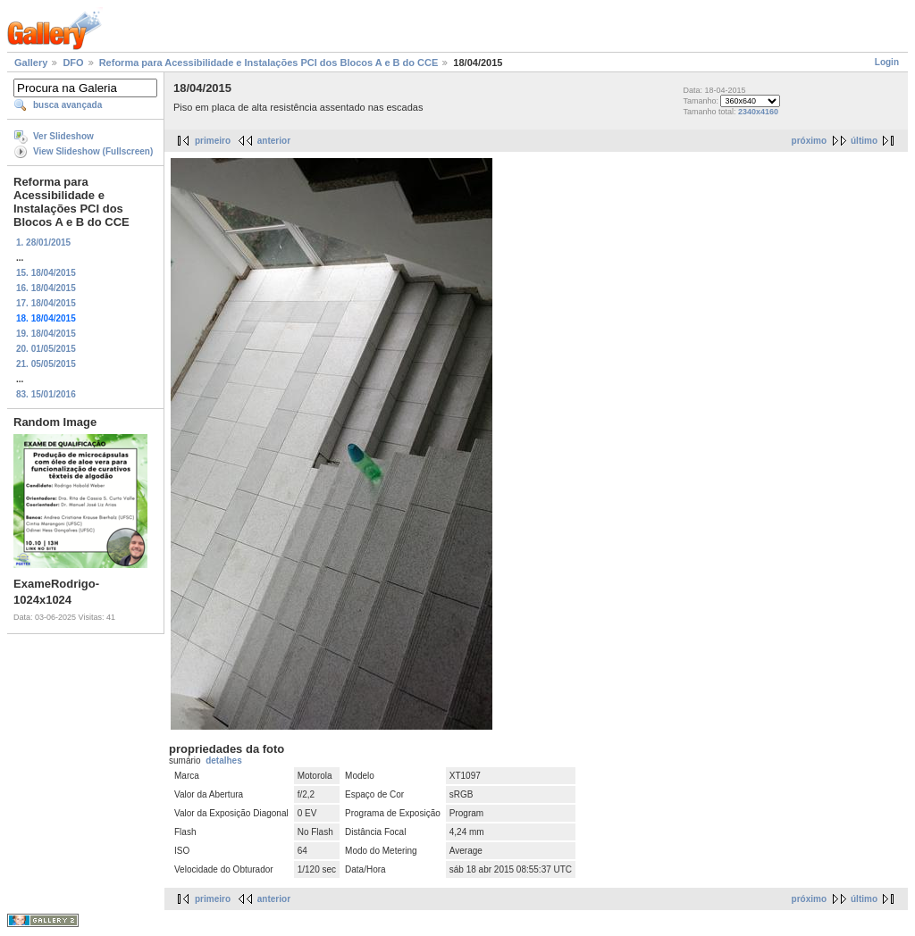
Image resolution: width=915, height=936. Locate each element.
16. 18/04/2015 (46, 288)
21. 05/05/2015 (46, 364)
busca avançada (67, 105)
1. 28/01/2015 (43, 242)
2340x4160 (758, 111)
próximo (809, 141)
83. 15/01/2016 (46, 394)
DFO (73, 62)
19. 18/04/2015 (46, 333)
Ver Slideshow (63, 136)
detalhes (224, 760)
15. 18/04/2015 (46, 273)
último (864, 141)
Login (887, 62)
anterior (273, 141)
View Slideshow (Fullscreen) (93, 151)
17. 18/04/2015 (46, 303)
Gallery (30, 62)
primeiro (213, 141)
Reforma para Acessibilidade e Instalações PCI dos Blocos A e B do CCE (269, 62)
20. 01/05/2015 (46, 349)
